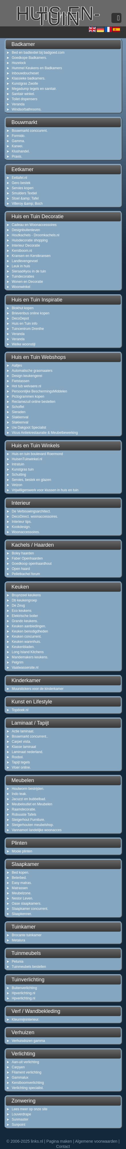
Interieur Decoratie (26, 245)
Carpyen (18, 1067)
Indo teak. (19, 794)
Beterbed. (19, 878)
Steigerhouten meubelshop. (33, 825)
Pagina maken (59, 1141)
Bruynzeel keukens (26, 595)
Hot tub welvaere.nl (26, 386)
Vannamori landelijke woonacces (37, 830)
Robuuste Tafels (24, 815)
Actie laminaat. (23, 731)
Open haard (21, 569)
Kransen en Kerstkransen (31, 256)
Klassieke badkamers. (28, 78)
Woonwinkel (21, 287)
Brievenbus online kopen (30, 313)
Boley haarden (23, 553)
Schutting (19, 475)
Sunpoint (18, 1125)
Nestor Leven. (22, 898)
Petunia (17, 962)
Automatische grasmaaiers (32, 371)
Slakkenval (20, 417)
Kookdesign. (21, 527)
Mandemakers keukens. (30, 657)
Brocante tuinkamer (27, 935)
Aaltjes (17, 365)
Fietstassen (20, 381)
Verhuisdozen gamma (28, 1041)
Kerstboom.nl (22, 251)
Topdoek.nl (20, 710)
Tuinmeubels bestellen (29, 967)
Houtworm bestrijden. (28, 789)
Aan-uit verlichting (25, 1062)
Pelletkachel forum (26, 574)
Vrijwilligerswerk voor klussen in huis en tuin (45, 490)
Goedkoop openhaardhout (32, 564)
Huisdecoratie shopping (30, 240)
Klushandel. (21, 151)
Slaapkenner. (22, 914)
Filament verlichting (26, 1072)
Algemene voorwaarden (96, 1141)
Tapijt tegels (21, 762)
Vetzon (17, 485)
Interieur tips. (22, 522)
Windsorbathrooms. (27, 109)
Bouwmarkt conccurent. (30, 131)
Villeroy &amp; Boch (27, 204)
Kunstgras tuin (23, 469)
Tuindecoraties (23, 276)
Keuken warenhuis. (26, 642)
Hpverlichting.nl (23, 993)
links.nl (37, 1141)
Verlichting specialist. (28, 1088)
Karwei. (17, 146)
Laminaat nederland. (27, 752)
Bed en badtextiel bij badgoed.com (38, 53)
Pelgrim (17, 662)
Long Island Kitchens (28, 652)
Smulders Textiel (24, 193)
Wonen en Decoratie (27, 282)
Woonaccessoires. (26, 532)
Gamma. (18, 141)
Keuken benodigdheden (30, 631)
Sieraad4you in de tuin (29, 271)
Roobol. (17, 757)
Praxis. (17, 156)
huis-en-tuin (58, 19)
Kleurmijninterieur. (25, 1020)
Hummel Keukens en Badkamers (37, 68)
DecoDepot (20, 318)
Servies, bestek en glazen (31, 480)
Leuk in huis (21, 266)
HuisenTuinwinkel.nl (27, 459)
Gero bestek (21, 183)
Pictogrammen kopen (28, 396)
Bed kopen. (20, 873)
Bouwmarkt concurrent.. (30, 736)
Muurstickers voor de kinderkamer (38, 689)
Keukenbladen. (23, 647)
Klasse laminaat (24, 747)
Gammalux (20, 1078)
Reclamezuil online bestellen (33, 402)
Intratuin (18, 464)
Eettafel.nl (19, 178)
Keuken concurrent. (27, 637)
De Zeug (18, 605)
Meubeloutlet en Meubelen (32, 804)
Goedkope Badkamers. (29, 58)
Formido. (18, 136)
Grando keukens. (25, 621)
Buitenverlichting (24, 988)
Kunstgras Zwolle (25, 84)
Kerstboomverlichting (28, 1083)
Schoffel (18, 407)
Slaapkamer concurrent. (30, 909)
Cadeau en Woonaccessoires (34, 225)
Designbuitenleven (26, 230)
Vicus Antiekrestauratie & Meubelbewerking (45, 433)
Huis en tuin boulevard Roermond (37, 454)
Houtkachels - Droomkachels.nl (35, 235)
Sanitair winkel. (23, 94)
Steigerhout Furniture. (28, 820)
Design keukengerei (27, 376)
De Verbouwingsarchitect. (31, 511)
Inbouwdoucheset (25, 73)
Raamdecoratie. (24, 809)
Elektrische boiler (25, 616)
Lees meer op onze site (30, 1109)
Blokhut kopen (23, 308)
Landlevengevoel (25, 261)
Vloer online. (21, 767)
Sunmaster (20, 1119)
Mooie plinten (22, 851)
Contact (63, 1146)
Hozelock (19, 63)
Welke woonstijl (23, 344)
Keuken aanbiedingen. (29, 626)
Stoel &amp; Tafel (25, 198)
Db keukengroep (24, 600)
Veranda (18, 104)
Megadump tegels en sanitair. (34, 89)
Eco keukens (22, 611)
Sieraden (18, 412)
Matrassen (20, 888)
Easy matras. (22, 883)
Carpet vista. (21, 742)
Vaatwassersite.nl (25, 668)
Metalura (18, 940)
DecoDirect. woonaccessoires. (35, 516)
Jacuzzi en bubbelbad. (29, 799)
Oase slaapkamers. (26, 904)
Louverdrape (21, 1114)
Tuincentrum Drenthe (28, 329)
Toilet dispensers (24, 99)
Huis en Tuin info (24, 324)
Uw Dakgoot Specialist (29, 427)
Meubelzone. (22, 893)
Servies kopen (23, 188)
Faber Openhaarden (27, 558)
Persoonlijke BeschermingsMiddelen (39, 391)
